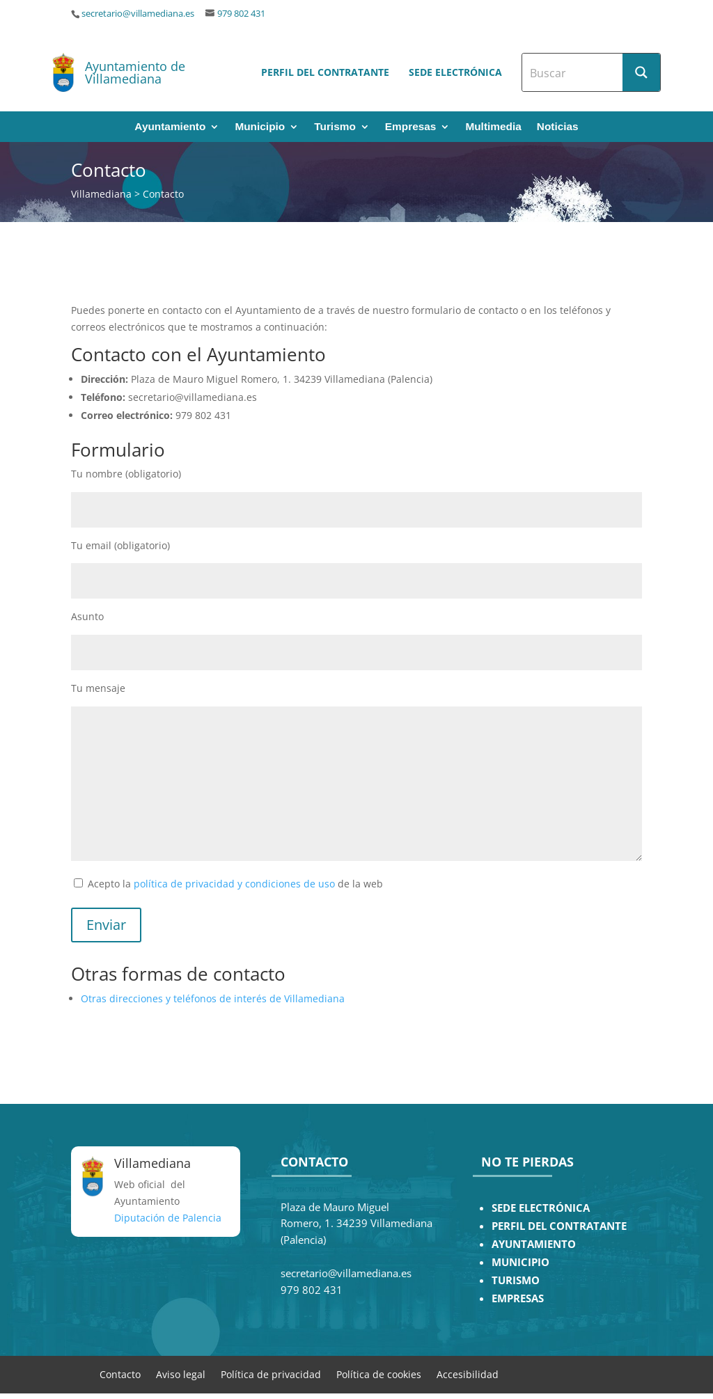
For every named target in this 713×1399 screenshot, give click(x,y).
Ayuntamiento (169, 127)
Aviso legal (180, 1374)
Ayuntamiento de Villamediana (135, 72)
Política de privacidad (271, 1374)
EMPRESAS (518, 1298)
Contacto (120, 1374)
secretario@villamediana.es (137, 13)
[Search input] (573, 72)
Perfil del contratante (325, 72)
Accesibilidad (468, 1374)
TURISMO (516, 1280)
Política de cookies (378, 1374)
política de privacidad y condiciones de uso (234, 883)
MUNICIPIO (520, 1262)
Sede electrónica (455, 72)
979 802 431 (241, 13)
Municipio (260, 127)
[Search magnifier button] (641, 72)
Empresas (411, 127)
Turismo (335, 127)
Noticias (558, 127)
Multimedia (493, 127)
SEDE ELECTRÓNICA (541, 1208)
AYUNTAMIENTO (534, 1244)
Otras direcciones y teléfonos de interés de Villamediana (213, 998)
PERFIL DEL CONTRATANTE (559, 1226)
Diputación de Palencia (167, 1217)
